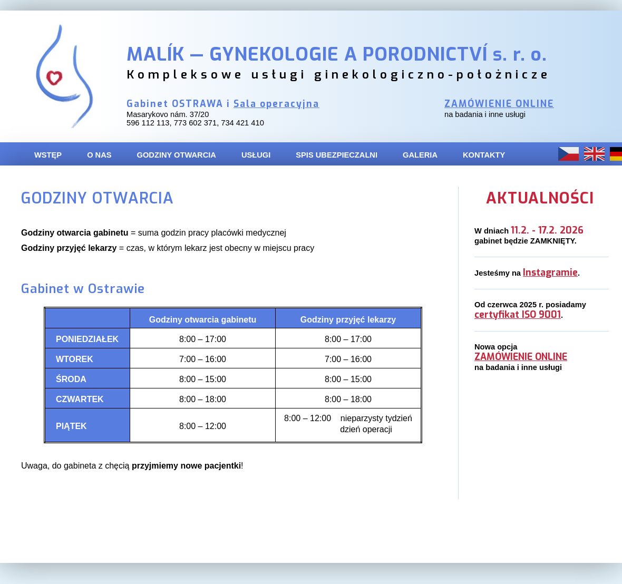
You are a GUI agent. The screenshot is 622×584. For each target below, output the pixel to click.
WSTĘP (48, 155)
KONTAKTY (484, 155)
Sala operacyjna (276, 104)
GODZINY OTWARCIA (176, 155)
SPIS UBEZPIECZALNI (336, 155)
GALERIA (420, 155)
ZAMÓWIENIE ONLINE (499, 104)
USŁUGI (255, 155)
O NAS (99, 155)
